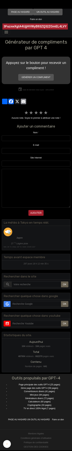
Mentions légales (36, 433)
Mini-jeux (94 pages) (39, 395)
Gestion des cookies (36, 447)
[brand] (35, 26)
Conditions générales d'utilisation (36, 438)
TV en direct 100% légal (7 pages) (39, 408)
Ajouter (36, 212)
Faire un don (36, 19)
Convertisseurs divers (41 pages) (39, 391)
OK (64, 284)
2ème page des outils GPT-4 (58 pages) (39, 388)
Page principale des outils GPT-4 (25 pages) (39, 384)
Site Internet (36, 158)
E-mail (36, 145)
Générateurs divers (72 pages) (39, 398)
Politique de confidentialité (36, 442)
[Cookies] (7, 444)
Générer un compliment (36, 77)
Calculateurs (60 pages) (39, 401)
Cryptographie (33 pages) (40, 405)
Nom (35, 132)
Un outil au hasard (48, 12)
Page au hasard (20, 12)
